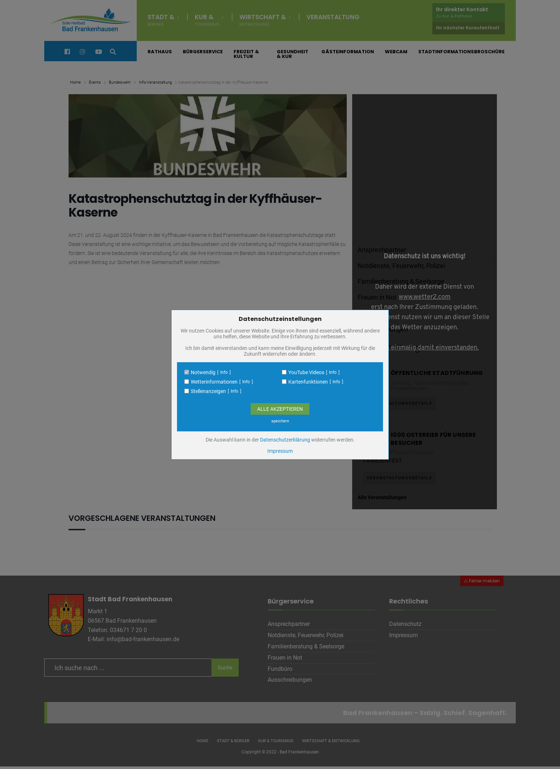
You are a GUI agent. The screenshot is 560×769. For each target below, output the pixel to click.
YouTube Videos (306, 372)
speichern (280, 421)
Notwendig (203, 372)
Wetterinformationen (214, 382)
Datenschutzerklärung (285, 440)
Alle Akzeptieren (280, 409)
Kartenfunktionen (308, 382)
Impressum (280, 451)
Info (224, 372)
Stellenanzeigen (208, 391)
